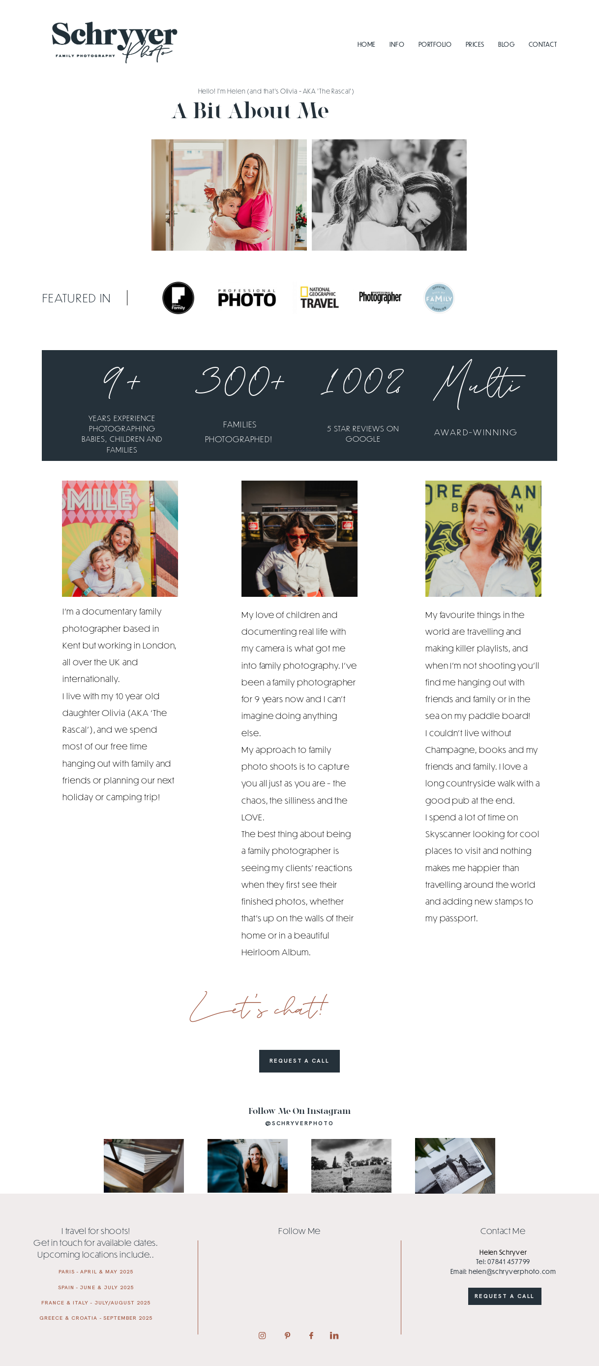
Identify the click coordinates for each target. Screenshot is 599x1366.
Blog (506, 44)
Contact (543, 44)
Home (367, 44)
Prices (475, 44)
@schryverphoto (299, 1123)
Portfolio (435, 44)
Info (396, 44)
